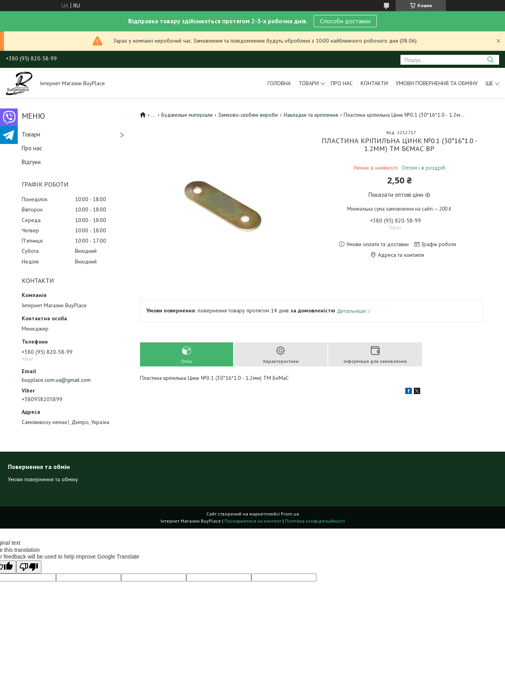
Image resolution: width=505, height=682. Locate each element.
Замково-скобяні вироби (248, 115)
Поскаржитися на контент (252, 521)
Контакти (374, 83)
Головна (279, 83)
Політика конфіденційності (315, 521)
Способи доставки (345, 21)
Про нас (342, 83)
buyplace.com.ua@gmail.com (56, 379)
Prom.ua (290, 514)
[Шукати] (490, 60)
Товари (309, 83)
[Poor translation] (28, 567)
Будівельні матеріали (187, 115)
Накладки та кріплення (311, 115)
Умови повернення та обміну (437, 83)
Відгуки (31, 162)
